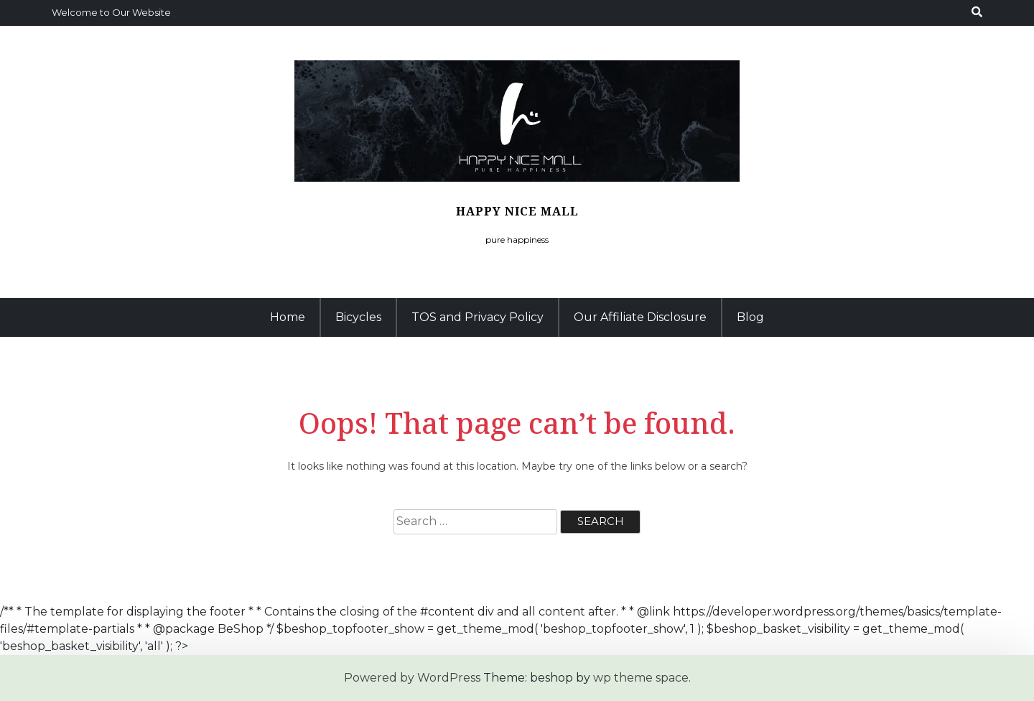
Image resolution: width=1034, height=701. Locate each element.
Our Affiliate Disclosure (640, 317)
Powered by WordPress (412, 677)
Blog (750, 317)
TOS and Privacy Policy (477, 317)
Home (287, 317)
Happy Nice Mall (517, 211)
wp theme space (641, 677)
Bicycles (358, 317)
